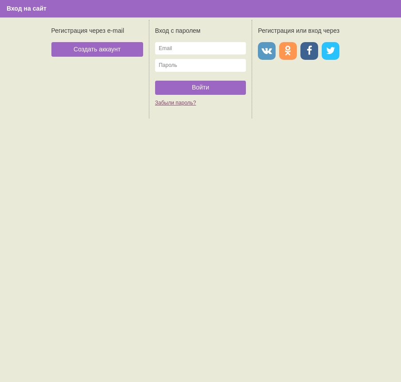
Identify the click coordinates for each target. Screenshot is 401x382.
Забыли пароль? (175, 103)
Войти (200, 87)
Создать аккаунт (97, 49)
